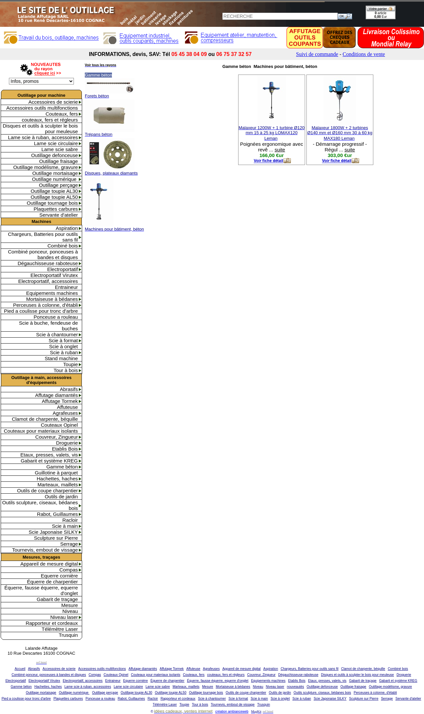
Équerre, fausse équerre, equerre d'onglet (41, 590)
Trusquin (68, 635)
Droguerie (67, 443)
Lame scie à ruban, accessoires (43, 137)
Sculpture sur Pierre (56, 538)
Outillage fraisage (58, 161)
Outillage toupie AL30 (54, 191)
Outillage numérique (55, 179)
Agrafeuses (65, 413)
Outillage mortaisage (55, 173)
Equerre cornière (59, 575)
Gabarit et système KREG (49, 461)
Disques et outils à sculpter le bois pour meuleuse (40, 128)
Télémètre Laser (60, 629)
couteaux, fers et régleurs (50, 120)
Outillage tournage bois (52, 203)
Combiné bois (62, 245)
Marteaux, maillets (57, 484)
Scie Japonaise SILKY (53, 532)
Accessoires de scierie (53, 102)
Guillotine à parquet (56, 472)
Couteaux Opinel (59, 425)
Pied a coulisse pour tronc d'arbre (41, 311)
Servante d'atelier (58, 215)
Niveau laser (64, 617)
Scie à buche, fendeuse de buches (48, 325)
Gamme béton (62, 466)
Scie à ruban (64, 352)
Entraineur (66, 287)
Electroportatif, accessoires (48, 281)
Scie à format (63, 340)
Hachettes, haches (57, 478)
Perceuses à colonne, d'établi (45, 305)
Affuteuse (67, 407)
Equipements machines (52, 293)
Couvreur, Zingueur (56, 437)
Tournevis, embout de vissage (45, 550)
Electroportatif (62, 269)
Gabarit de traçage (57, 599)
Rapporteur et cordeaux (52, 623)
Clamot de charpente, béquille (45, 419)
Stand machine (61, 358)
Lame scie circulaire (56, 143)
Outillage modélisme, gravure (45, 167)
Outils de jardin (61, 496)
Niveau (70, 611)
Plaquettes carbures (56, 209)
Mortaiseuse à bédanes (52, 299)
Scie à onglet (63, 346)
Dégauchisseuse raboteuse (48, 263)
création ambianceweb (231, 711)
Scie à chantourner (57, 334)
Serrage (69, 544)
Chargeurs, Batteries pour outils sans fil (43, 237)
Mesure (69, 605)
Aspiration (67, 228)
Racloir (70, 520)
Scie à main (65, 526)
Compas (68, 570)
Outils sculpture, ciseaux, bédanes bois (40, 505)
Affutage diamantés (56, 395)
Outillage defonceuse (54, 155)
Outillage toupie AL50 (54, 197)
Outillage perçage (58, 185)
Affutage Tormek (60, 401)
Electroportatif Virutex (54, 275)
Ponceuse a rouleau (56, 317)
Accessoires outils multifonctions (42, 108)
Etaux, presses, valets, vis (49, 455)
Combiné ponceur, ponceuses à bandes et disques (43, 254)
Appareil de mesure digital (49, 564)
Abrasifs (69, 389)
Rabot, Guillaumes (57, 514)
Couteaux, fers (61, 114)
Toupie (70, 364)
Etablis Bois (65, 449)
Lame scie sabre (59, 149)
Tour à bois (66, 370)
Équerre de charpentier (52, 581)
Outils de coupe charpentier (47, 490)
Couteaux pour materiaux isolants (41, 431)
